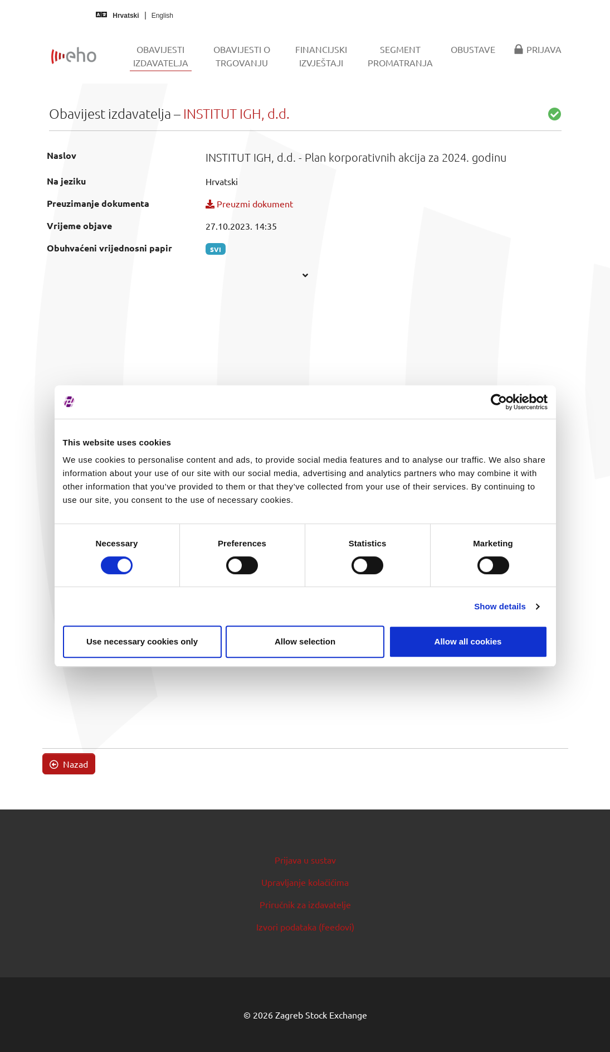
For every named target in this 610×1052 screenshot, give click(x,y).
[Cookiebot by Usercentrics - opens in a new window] (499, 402)
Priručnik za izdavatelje (305, 904)
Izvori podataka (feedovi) (305, 926)
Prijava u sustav (305, 859)
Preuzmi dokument (249, 203)
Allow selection (305, 641)
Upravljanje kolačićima (305, 882)
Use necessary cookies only (142, 641)
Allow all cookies (468, 641)
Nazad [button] (69, 763)
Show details (500, 606)
